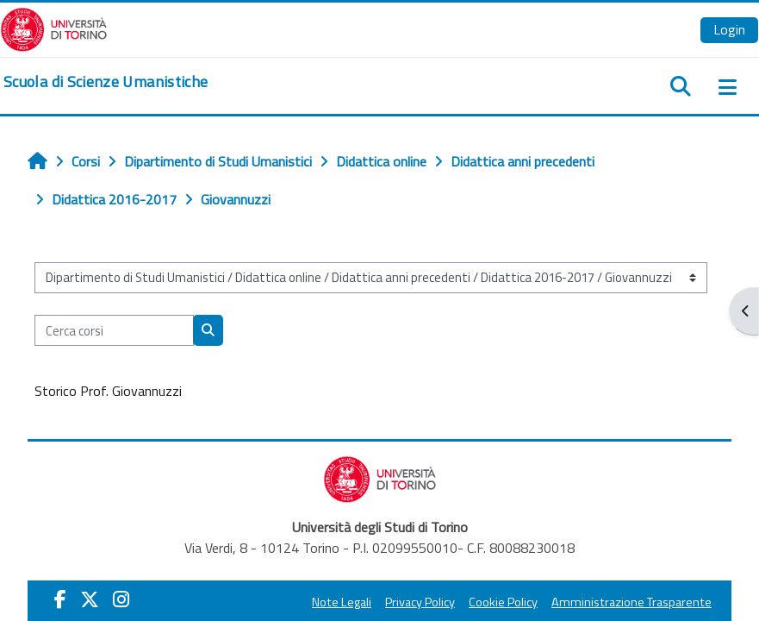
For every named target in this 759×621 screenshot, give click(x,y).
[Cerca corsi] (114, 330)
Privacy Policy (420, 602)
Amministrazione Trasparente (631, 602)
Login (729, 29)
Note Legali (341, 602)
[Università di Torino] (54, 27)
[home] (105, 81)
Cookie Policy (503, 602)
